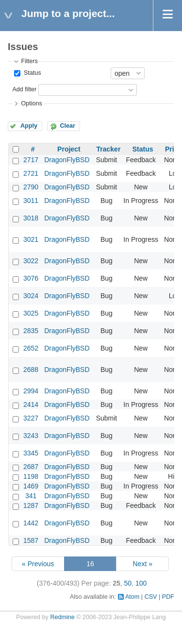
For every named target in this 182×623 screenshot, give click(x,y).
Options (31, 103)
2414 (30, 404)
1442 (30, 523)
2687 (30, 467)
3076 (30, 278)
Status (31, 72)
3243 (30, 435)
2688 (30, 369)
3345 (30, 453)
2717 (30, 160)
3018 (30, 218)
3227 (30, 418)
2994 (30, 391)
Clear (67, 125)
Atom (132, 596)
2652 (30, 348)
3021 (30, 239)
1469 (30, 486)
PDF (168, 596)
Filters (29, 61)
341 (30, 496)
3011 (30, 200)
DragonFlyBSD (66, 160)
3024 (30, 296)
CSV (151, 596)
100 (141, 583)
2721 (30, 173)
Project (68, 149)
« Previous (38, 564)
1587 (30, 540)
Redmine (62, 617)
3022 (30, 261)
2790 (30, 187)
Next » (142, 564)
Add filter (24, 89)
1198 (30, 476)
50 (128, 583)
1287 (30, 505)
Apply (28, 125)
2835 (30, 331)
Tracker (109, 149)
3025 (30, 313)
